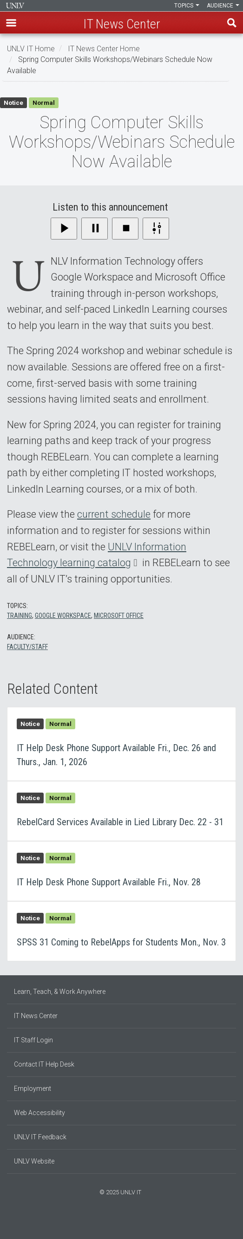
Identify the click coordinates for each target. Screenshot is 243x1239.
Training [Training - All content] (19, 615)
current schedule (114, 514)
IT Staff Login (33, 1040)
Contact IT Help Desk (44, 1064)
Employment (32, 1088)
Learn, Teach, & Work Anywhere (59, 991)
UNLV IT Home (31, 48)
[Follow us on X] (126, 1223)
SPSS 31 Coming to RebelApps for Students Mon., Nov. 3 (121, 931)
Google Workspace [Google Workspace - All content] (63, 615)
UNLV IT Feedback (40, 1137)
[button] (11, 23)
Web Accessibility (39, 1112)
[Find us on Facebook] (112, 1223)
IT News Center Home (104, 48)
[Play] (64, 229)
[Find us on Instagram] (117, 1223)
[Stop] (125, 229)
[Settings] (156, 229)
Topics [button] (186, 5)
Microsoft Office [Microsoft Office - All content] (119, 615)
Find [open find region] (232, 23)
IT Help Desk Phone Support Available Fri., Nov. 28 (121, 871)
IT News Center (36, 1016)
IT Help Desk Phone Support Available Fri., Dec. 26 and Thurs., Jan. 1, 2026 (121, 743)
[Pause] (94, 229)
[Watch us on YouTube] (131, 1223)
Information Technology (15, 5)
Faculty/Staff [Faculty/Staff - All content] (27, 646)
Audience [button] (223, 5)
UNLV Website (34, 1161)
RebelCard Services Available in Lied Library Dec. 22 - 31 (121, 811)
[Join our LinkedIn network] (121, 1223)
